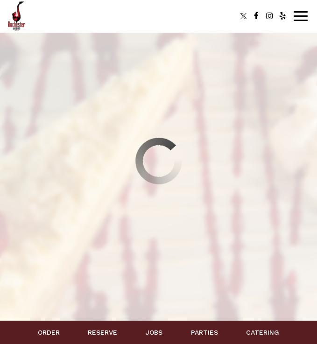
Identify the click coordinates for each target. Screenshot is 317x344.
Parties (204, 332)
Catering (262, 332)
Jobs (154, 332)
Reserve (102, 332)
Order (49, 332)
